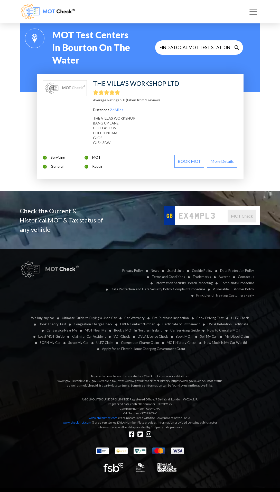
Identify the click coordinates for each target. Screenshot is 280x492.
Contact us (246, 277)
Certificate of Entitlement (181, 324)
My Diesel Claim (237, 336)
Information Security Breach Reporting (184, 283)
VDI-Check (122, 336)
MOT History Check (182, 343)
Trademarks (202, 277)
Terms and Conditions (168, 277)
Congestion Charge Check (93, 324)
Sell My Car (208, 336)
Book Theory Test (52, 324)
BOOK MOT (189, 161)
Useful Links (175, 271)
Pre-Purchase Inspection (170, 318)
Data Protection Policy (237, 271)
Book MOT (184, 336)
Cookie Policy (202, 271)
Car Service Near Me (61, 330)
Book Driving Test (210, 318)
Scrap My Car (78, 343)
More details (222, 161)
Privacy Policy (132, 271)
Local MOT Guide (51, 336)
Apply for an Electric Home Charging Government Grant (143, 349)
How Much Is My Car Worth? (225, 343)
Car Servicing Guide (185, 330)
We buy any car (42, 318)
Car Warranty (134, 318)
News (155, 271)
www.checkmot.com (103, 418)
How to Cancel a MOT (223, 330)
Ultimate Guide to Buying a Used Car (89, 318)
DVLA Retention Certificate (228, 324)
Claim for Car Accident (89, 336)
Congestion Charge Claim (140, 343)
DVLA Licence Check (153, 336)
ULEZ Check (240, 318)
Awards (224, 277)
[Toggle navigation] (253, 12)
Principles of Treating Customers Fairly (225, 295)
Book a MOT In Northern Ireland (138, 330)
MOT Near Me (95, 330)
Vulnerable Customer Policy (233, 289)
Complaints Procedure (237, 283)
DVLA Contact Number (137, 324)
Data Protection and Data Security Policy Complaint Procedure (158, 289)
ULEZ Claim (104, 343)
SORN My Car (50, 343)
